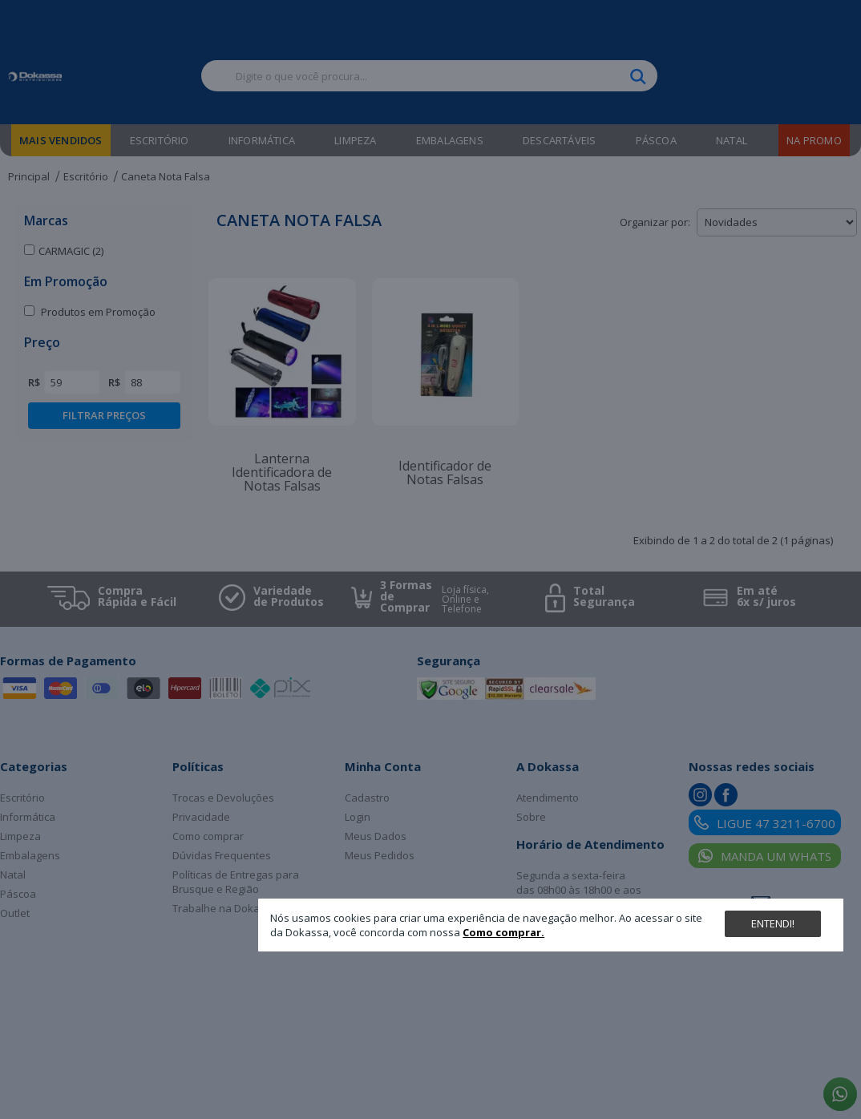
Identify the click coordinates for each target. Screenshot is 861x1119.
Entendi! (772, 923)
